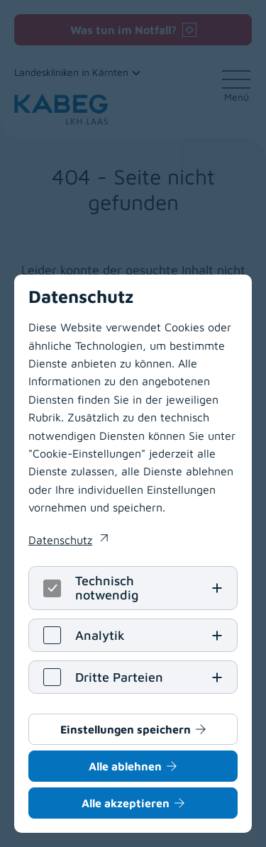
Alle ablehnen (125, 766)
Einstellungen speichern (125, 729)
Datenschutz (60, 539)
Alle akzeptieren (126, 803)
